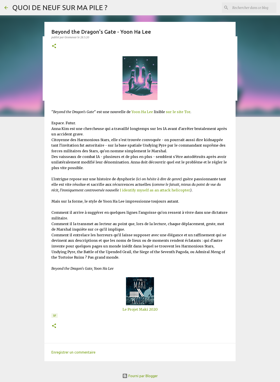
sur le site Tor (178, 112)
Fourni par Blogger (140, 376)
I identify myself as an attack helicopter (155, 190)
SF (54, 315)
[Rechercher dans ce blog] (253, 7)
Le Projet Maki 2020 (140, 309)
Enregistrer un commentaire (73, 352)
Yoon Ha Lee (142, 112)
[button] (54, 46)
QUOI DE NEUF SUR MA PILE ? (59, 7)
